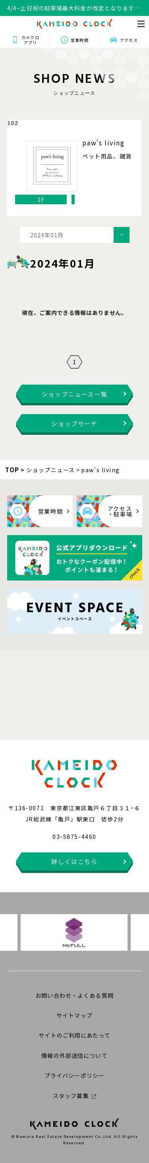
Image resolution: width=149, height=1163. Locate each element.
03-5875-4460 (74, 836)
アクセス (128, 40)
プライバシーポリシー (74, 1075)
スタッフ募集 (74, 1096)
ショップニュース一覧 (75, 394)
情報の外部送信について (74, 1055)
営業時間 (79, 40)
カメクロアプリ (30, 39)
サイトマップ (74, 1015)
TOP (12, 469)
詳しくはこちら (74, 861)
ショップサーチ (74, 423)
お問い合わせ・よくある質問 (74, 995)
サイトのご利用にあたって (74, 1035)
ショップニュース (50, 470)
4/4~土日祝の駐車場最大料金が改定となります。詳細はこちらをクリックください (73, 8)
